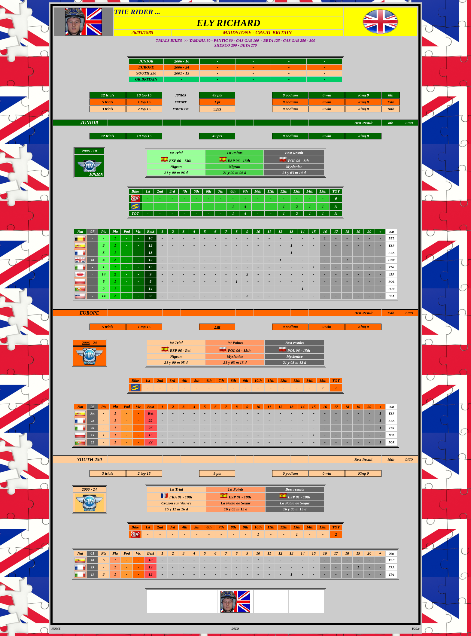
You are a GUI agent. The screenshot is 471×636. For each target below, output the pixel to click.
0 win (326, 109)
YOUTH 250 (89, 459)
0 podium (290, 109)
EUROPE (89, 312)
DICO (409, 313)
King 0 (363, 102)
